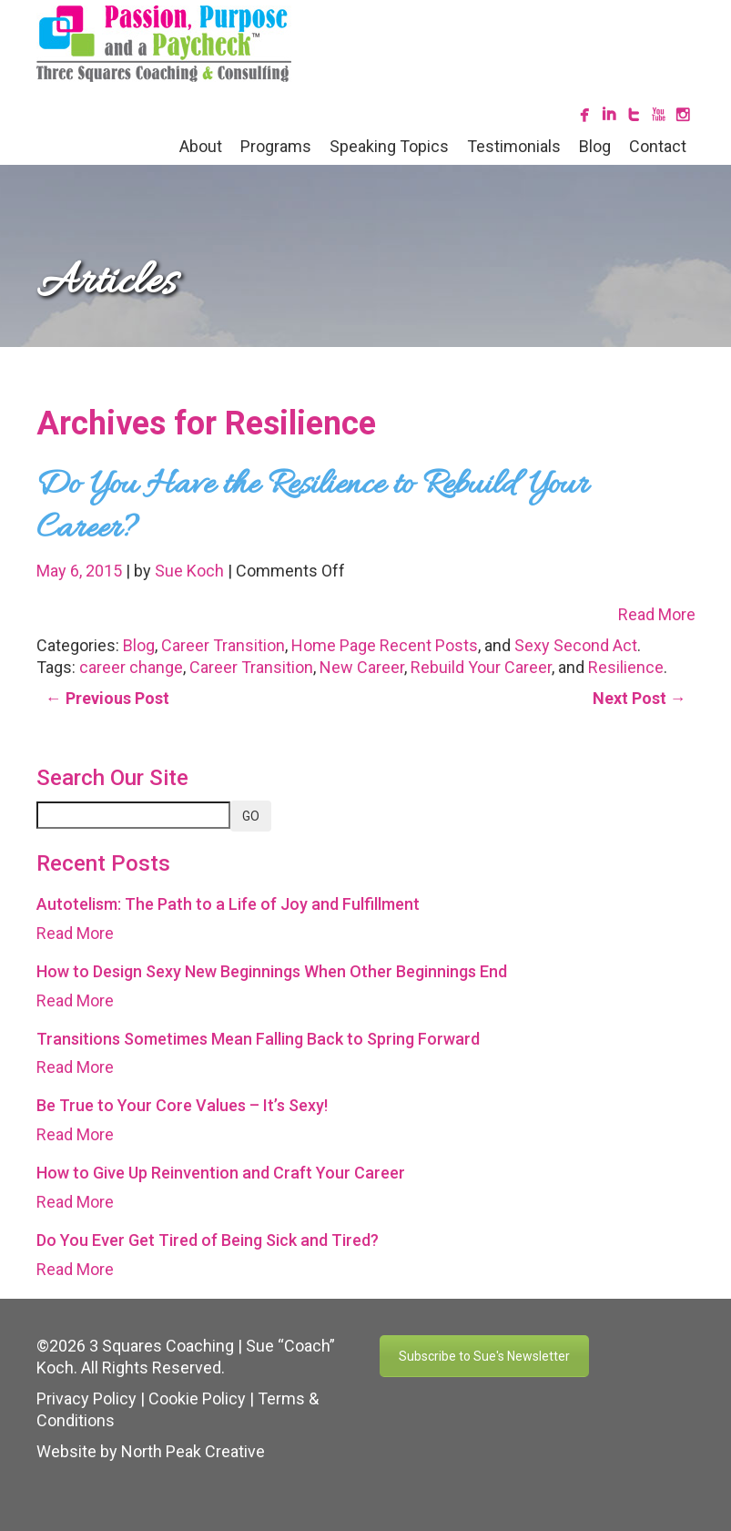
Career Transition (223, 645)
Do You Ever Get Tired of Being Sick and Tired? (207, 1240)
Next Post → (639, 698)
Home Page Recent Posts (384, 645)
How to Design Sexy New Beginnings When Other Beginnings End (271, 971)
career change (131, 667)
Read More (656, 614)
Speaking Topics (389, 146)
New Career (362, 667)
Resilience (626, 667)
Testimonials (514, 146)
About (200, 146)
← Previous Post (107, 698)
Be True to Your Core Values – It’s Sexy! (182, 1105)
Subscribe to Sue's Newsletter (484, 1356)
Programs (275, 146)
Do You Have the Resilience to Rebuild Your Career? (312, 507)
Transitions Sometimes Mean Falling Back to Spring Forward (258, 1038)
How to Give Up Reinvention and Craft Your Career (220, 1172)
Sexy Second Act (575, 645)
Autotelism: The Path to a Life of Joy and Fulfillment (228, 903)
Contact (657, 146)
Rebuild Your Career (481, 667)
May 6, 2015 (81, 570)
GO (250, 816)
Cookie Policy (197, 1398)
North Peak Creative (193, 1451)
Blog (595, 146)
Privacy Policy (86, 1398)
